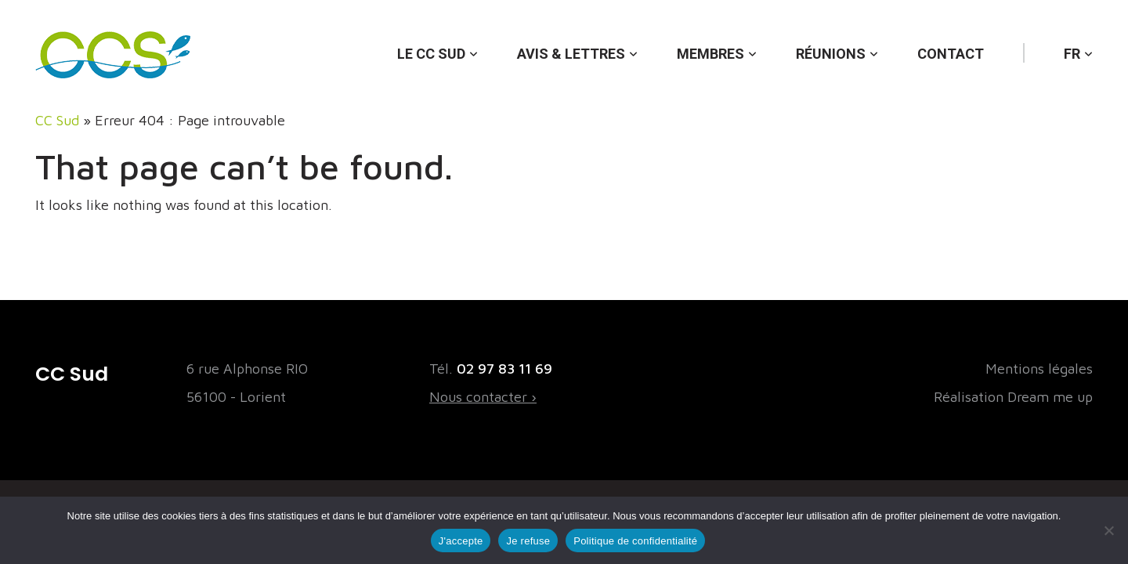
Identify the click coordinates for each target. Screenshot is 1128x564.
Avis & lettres (571, 53)
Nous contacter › (483, 397)
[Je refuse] (1108, 530)
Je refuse (528, 541)
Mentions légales (1039, 368)
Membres (710, 53)
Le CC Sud (431, 53)
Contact (950, 53)
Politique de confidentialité (635, 541)
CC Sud (57, 120)
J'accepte (461, 541)
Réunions (831, 53)
